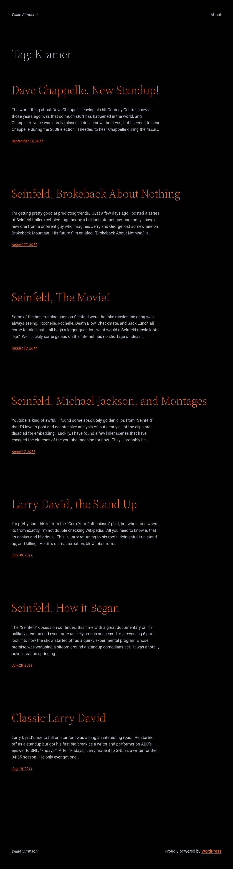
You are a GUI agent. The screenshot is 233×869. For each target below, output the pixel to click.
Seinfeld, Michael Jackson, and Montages (109, 400)
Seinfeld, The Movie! (61, 297)
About (215, 14)
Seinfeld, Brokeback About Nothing (96, 193)
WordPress (211, 851)
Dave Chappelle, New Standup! (85, 90)
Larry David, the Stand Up (74, 504)
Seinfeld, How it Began (65, 607)
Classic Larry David (59, 718)
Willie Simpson (25, 14)
